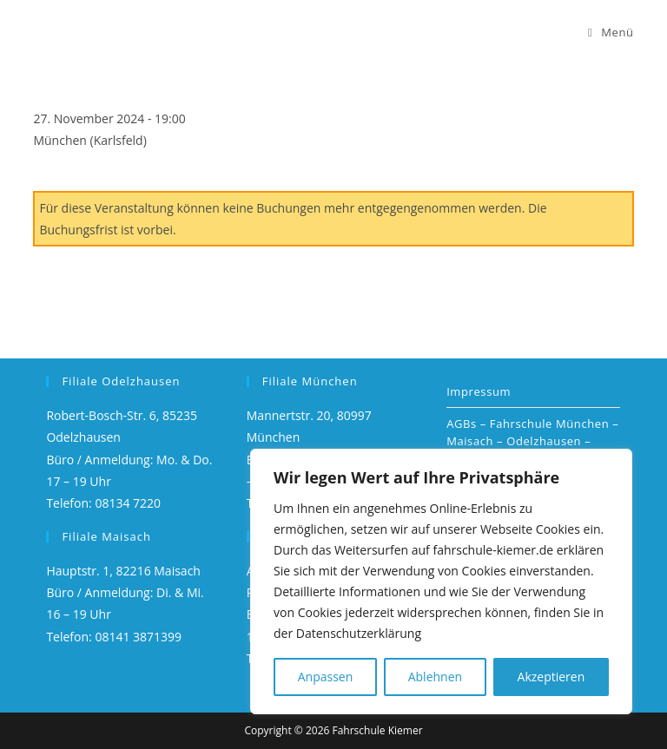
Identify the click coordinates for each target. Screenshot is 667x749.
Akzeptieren (551, 676)
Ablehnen (435, 676)
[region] (441, 581)
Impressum (478, 391)
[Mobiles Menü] (611, 32)
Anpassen (325, 676)
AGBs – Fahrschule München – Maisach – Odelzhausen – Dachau (532, 441)
